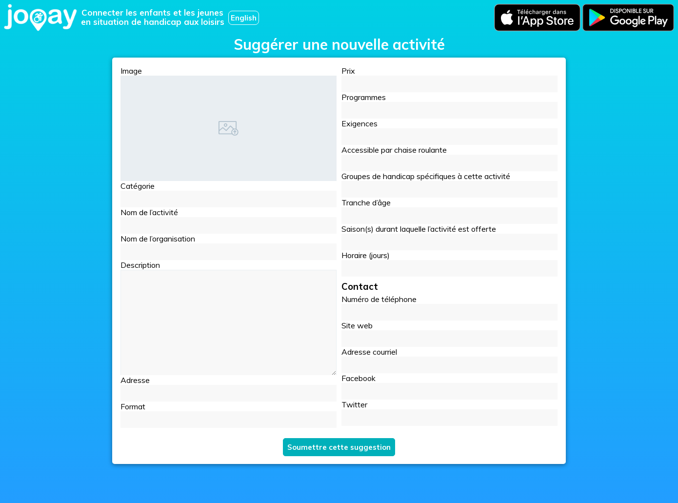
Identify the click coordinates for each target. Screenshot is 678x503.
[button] (228, 199)
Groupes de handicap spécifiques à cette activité (449, 184)
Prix (449, 79)
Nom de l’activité (228, 220)
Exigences (449, 132)
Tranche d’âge (449, 211)
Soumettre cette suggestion (339, 447)
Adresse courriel (449, 360)
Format (228, 415)
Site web (449, 334)
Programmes (449, 105)
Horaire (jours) (449, 263)
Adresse (228, 388)
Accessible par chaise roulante (449, 158)
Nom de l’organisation (228, 247)
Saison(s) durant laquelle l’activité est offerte (449, 237)
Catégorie (228, 194)
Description (140, 265)
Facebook (449, 386)
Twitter (449, 413)
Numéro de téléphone (449, 307)
